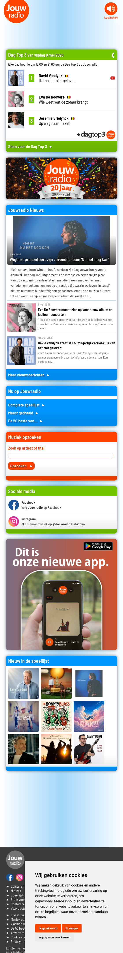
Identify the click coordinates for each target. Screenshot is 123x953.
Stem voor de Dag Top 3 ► (30, 146)
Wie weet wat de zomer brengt (63, 99)
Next (117, 21)
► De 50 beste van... (20, 928)
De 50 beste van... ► (25, 420)
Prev (5, 21)
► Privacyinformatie (20, 941)
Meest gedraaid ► (23, 412)
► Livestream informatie (24, 915)
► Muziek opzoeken (20, 919)
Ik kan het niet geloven (57, 78)
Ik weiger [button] (71, 928)
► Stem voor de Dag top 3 (24, 899)
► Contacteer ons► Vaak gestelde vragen (23, 906)
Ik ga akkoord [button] (48, 928)
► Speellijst (14, 895)
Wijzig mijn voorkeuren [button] (55, 937)
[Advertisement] (61, 811)
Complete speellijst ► (26, 404)
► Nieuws (13, 890)
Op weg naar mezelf (57, 121)
